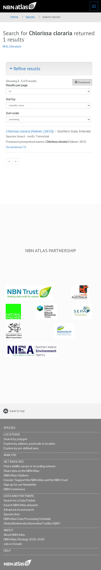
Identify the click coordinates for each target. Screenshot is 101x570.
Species (30, 17)
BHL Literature (12, 46)
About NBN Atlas (14, 535)
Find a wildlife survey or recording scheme (30, 466)
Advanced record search (19, 510)
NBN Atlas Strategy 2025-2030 (24, 539)
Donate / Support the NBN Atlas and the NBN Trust (36, 480)
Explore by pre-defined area (21, 448)
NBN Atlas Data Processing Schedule (27, 519)
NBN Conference (14, 489)
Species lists (12, 514)
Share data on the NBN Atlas (21, 471)
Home (14, 17)
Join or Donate (13, 544)
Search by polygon (15, 439)
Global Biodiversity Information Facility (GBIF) (32, 523)
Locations (12, 434)
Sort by (10, 99)
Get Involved (14, 462)
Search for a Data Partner (20, 500)
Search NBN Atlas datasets (21, 505)
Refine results (25, 68)
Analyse (10, 455)
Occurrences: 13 (16, 147)
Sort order (12, 113)
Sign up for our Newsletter (20, 485)
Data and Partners (19, 496)
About (9, 530)
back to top (17, 411)
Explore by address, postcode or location (29, 444)
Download (82, 82)
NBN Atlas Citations (16, 475)
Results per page (16, 85)
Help (7, 551)
